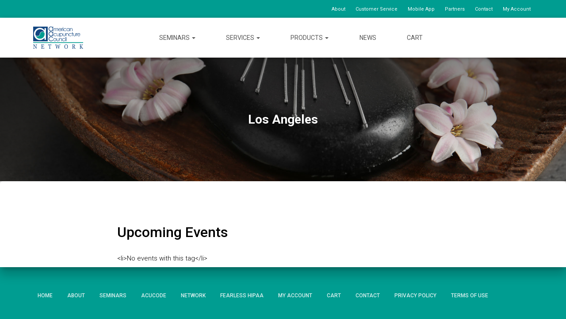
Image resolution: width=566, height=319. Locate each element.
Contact (484, 9)
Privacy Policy (415, 295)
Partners (455, 9)
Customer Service (377, 9)
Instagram (526, 37)
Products (310, 37)
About (338, 9)
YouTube (510, 37)
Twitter (494, 37)
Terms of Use (469, 295)
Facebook (478, 37)
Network (193, 295)
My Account (517, 9)
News (367, 37)
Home (45, 295)
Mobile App (421, 9)
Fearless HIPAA (242, 295)
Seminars (177, 37)
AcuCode (153, 295)
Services (243, 37)
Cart (415, 37)
